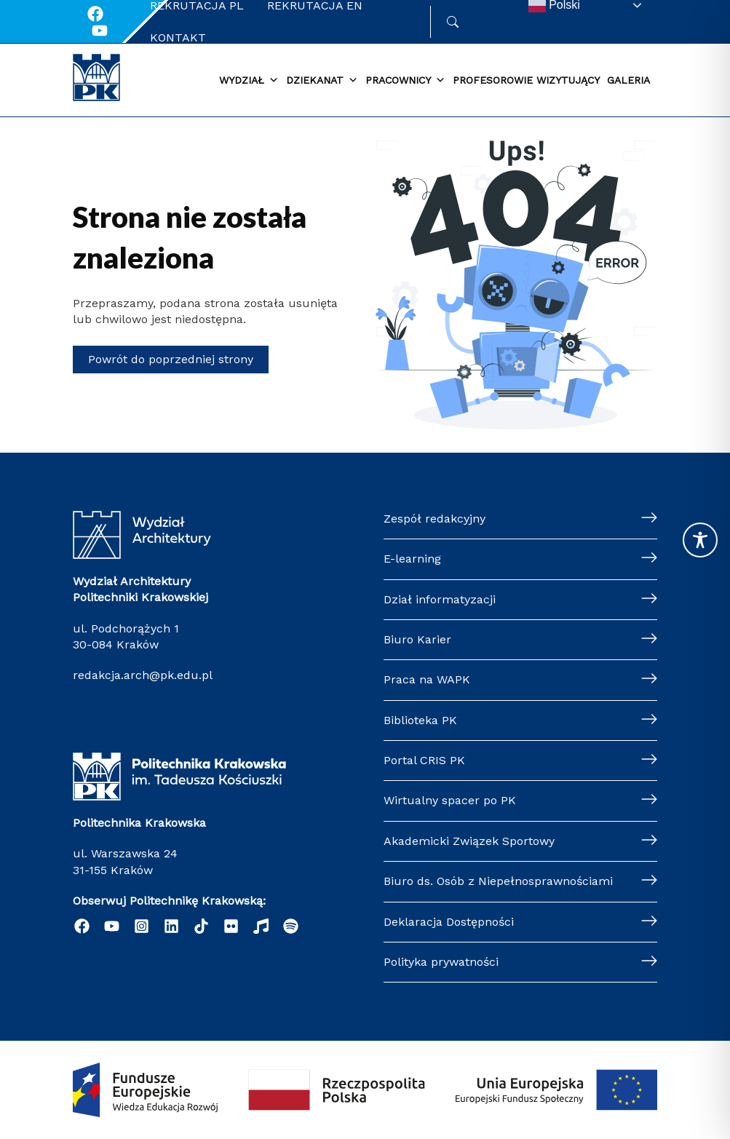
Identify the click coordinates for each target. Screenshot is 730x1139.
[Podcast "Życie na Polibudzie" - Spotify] (291, 926)
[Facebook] (95, 14)
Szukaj (473, 22)
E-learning (412, 558)
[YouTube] (112, 926)
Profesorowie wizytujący (526, 80)
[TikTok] (201, 926)
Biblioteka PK (420, 720)
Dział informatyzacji (440, 599)
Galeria (628, 80)
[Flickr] (231, 926)
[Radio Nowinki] (261, 926)
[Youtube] (100, 31)
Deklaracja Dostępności (449, 922)
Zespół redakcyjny (434, 518)
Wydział (249, 81)
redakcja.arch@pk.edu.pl (143, 675)
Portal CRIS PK (424, 760)
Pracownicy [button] (405, 81)
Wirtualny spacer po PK (450, 800)
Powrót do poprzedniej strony (170, 359)
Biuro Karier (417, 639)
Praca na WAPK (427, 679)
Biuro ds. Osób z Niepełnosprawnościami (498, 881)
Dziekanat (322, 81)
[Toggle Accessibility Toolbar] (700, 540)
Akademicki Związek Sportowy (469, 841)
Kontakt (178, 37)
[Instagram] (141, 926)
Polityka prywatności (441, 962)
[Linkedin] (171, 926)
